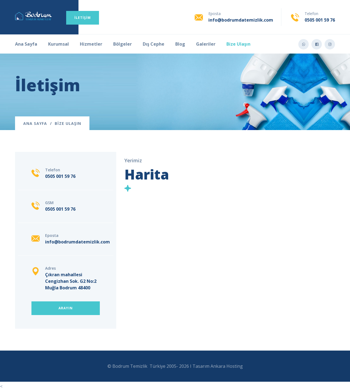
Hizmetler (91, 44)
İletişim (82, 17)
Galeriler (205, 44)
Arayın (66, 308)
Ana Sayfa (26, 44)
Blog (180, 44)
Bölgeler (122, 44)
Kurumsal (58, 44)
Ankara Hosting (227, 366)
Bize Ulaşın (238, 44)
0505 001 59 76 (320, 20)
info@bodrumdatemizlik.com (240, 20)
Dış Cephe (153, 44)
